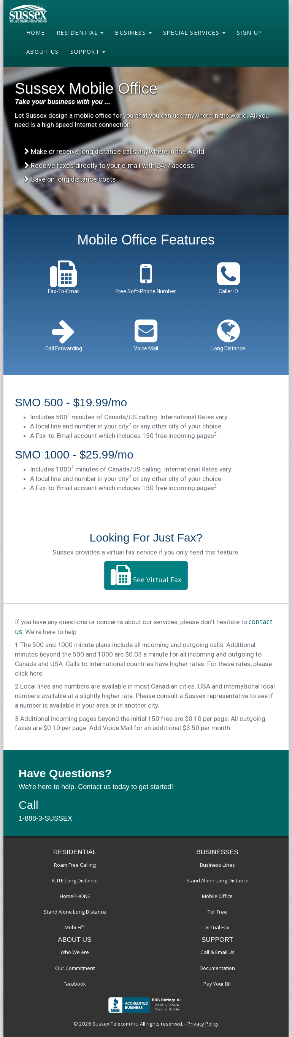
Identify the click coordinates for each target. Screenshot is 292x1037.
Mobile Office (217, 896)
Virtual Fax (217, 927)
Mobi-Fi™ (75, 927)
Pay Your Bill (217, 983)
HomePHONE (75, 896)
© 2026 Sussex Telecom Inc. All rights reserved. (128, 1023)
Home (35, 32)
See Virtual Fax (146, 575)
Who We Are (74, 952)
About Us (42, 51)
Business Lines (217, 864)
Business (133, 32)
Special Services (194, 32)
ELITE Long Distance (75, 880)
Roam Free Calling (75, 864)
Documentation (217, 968)
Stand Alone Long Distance (75, 911)
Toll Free (217, 911)
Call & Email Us (217, 952)
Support (88, 51)
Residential (80, 32)
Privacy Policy (203, 1023)
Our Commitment (75, 968)
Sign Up (249, 32)
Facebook (74, 983)
